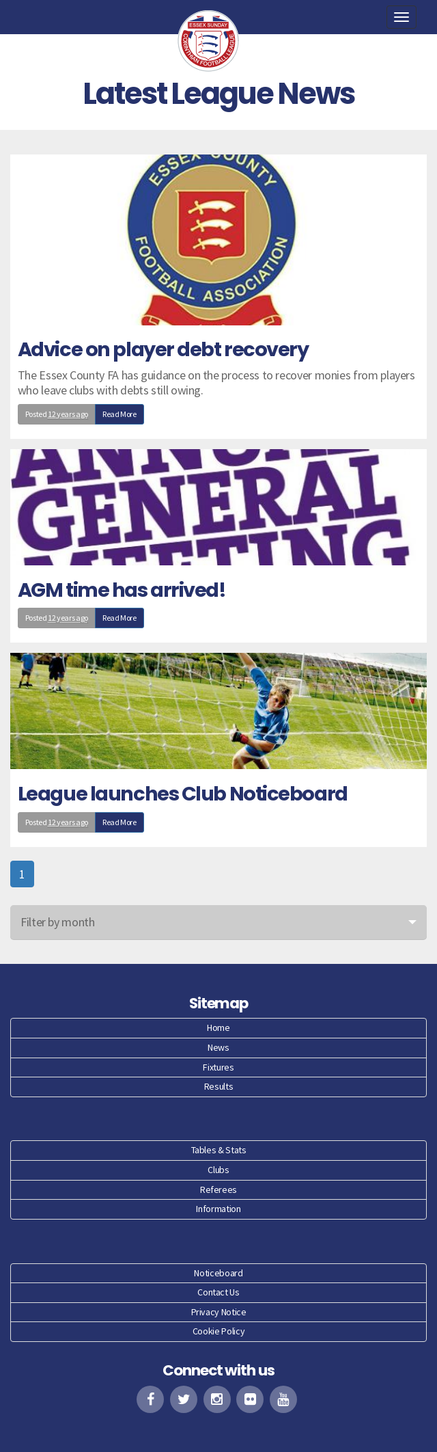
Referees (218, 1189)
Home (218, 1027)
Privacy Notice (218, 1312)
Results (218, 1086)
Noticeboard (218, 1273)
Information (218, 1208)
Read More (119, 414)
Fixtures (218, 1067)
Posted (56, 414)
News (218, 1047)
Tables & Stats (218, 1150)
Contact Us (218, 1292)
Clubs (218, 1170)
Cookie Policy (218, 1331)
